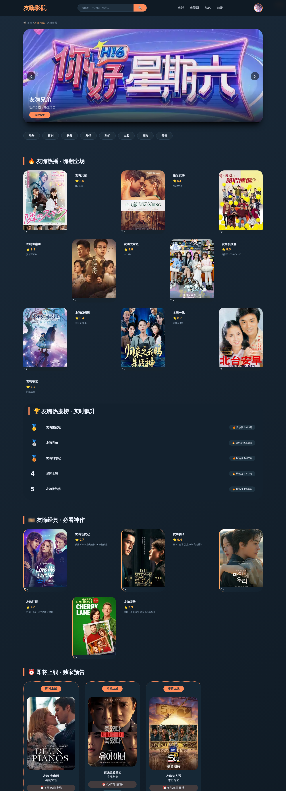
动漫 (220, 7)
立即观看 (40, 114)
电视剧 (194, 7)
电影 (181, 7)
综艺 (208, 7)
